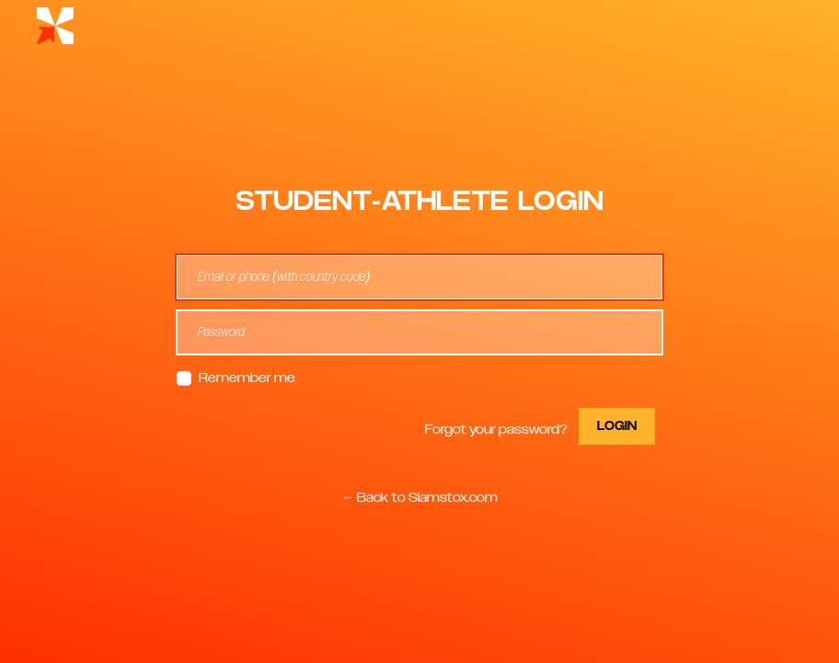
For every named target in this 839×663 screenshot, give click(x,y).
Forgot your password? (496, 430)
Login (617, 426)
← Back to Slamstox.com (419, 498)
